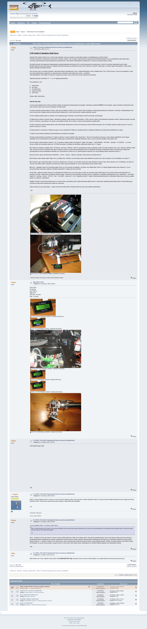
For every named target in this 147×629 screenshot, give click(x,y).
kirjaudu (28, 13)
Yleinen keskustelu (31, 596)
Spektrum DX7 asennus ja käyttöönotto (31, 590)
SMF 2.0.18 (67, 617)
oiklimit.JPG (33, 432)
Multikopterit (21, 23)
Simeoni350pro (27, 600)
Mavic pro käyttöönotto (26, 603)
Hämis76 (117, 604)
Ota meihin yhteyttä (132, 14)
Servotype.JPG (34, 316)
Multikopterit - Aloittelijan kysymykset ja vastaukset (42, 600)
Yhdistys (34, 23)
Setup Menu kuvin (38, 282)
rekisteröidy (35, 13)
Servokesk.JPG (34, 368)
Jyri (25, 592)
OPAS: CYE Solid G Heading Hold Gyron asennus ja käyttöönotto (52, 47)
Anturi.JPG (33, 233)
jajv (25, 604)
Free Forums (77, 621)
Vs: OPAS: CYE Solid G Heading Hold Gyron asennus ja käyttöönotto (54, 440)
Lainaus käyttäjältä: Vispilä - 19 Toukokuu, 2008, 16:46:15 (44, 525)
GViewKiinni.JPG (34, 273)
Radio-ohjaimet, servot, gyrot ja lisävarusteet (35, 592)
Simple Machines (80, 617)
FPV (28, 23)
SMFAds (70, 621)
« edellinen (128, 38)
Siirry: (116, 575)
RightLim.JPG (34, 391)
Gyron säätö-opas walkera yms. (29, 595)
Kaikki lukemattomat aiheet (16, 566)
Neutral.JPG (33, 328)
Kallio (116, 592)
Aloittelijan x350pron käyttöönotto (29, 599)
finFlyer (117, 588)
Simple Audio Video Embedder (74, 619)
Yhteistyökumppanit (45, 23)
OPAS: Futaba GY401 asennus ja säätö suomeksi (34, 586)
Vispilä (15, 494)
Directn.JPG (33, 379)
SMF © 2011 (73, 617)
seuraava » (134, 38)
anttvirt (25, 596)
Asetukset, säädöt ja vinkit (36, 588)
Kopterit (12, 23)
